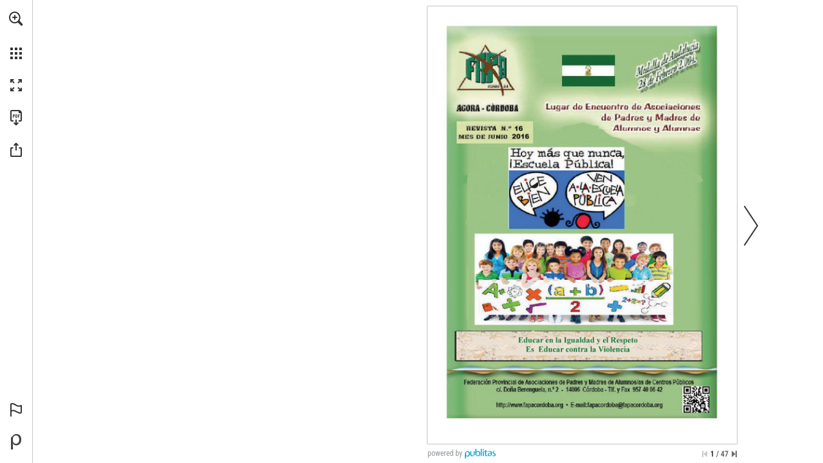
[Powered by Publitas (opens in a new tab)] (16, 442)
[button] (16, 19)
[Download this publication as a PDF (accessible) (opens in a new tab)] (16, 118)
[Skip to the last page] (734, 454)
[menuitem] (16, 35)
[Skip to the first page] (704, 454)
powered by (445, 453)
